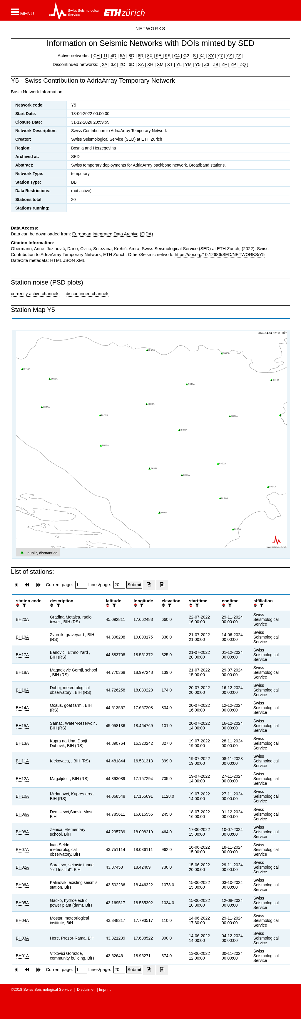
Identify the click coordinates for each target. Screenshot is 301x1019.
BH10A (22, 796)
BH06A (22, 884)
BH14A (22, 707)
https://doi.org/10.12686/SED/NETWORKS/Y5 (220, 254)
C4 (177, 55)
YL (178, 64)
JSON (69, 260)
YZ (229, 55)
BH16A (22, 690)
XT (170, 64)
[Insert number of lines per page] (119, 585)
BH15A (22, 725)
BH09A (22, 814)
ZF (223, 64)
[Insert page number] (81, 585)
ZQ (242, 64)
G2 (186, 55)
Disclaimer (86, 989)
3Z (113, 64)
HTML (56, 260)
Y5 (197, 64)
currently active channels (35, 293)
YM (188, 64)
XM (160, 64)
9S (167, 55)
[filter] (23, 605)
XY (211, 55)
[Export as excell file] (149, 585)
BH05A (22, 902)
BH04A (22, 920)
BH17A (22, 654)
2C (122, 64)
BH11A (22, 761)
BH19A (22, 637)
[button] (22, 12)
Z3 (206, 64)
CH (97, 55)
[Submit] (134, 585)
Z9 (215, 64)
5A (122, 55)
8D (131, 55)
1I (105, 55)
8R (140, 55)
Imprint (105, 989)
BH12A (22, 778)
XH (149, 64)
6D (131, 64)
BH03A (22, 938)
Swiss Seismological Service (47, 989)
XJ (202, 55)
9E (159, 55)
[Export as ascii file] (162, 585)
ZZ (238, 55)
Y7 (220, 55)
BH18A (22, 672)
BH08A (22, 832)
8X (149, 55)
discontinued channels (87, 293)
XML (80, 260)
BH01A (22, 955)
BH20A (22, 619)
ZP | (233, 64)
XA (141, 64)
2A (104, 64)
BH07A (22, 849)
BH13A (22, 743)
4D (113, 55)
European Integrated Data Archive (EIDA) (112, 233)
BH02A (22, 867)
